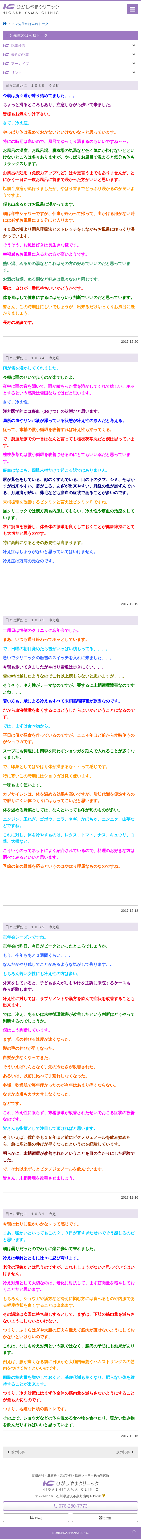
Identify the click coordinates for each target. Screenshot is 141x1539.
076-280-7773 (73, 1506)
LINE (105, 1518)
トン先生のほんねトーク (30, 24)
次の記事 (123, 1452)
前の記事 (18, 1452)
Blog (35, 1518)
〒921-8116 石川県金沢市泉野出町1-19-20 (70, 1496)
